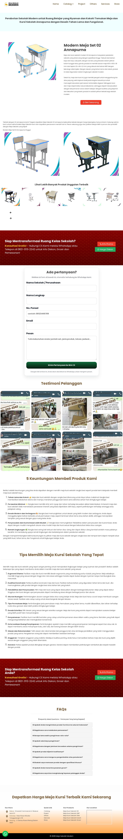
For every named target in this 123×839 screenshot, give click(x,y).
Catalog (67, 4)
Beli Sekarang (91, 102)
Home (56, 4)
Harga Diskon (105, 249)
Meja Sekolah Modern (64, 836)
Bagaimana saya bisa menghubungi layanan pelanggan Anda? (59, 773)
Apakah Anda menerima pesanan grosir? (50, 768)
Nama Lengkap (61, 299)
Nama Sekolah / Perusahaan (61, 286)
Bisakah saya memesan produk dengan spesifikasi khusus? (57, 762)
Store (117, 4)
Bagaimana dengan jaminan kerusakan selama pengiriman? (58, 746)
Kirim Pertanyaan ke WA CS (61, 365)
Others (93, 4)
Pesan (61, 346)
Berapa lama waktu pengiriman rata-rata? (51, 735)
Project (81, 4)
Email (61, 324)
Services (105, 4)
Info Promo (106, 244)
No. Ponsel (61, 311)
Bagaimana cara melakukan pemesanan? (50, 730)
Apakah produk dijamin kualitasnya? (48, 752)
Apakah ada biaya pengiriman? (46, 741)
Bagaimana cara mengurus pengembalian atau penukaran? (58, 757)
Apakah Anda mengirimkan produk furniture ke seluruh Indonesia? (60, 725)
